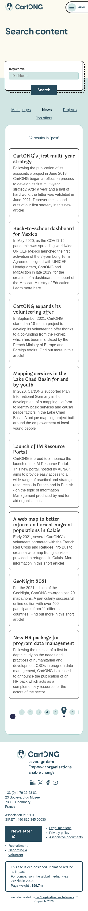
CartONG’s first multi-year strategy (44, 158)
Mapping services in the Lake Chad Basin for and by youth (41, 379)
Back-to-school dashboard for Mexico (43, 231)
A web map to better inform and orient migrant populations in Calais (42, 525)
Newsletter (21, 830)
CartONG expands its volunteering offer (37, 309)
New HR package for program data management (43, 640)
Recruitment (18, 846)
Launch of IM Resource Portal (39, 449)
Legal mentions (60, 828)
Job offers (44, 118)
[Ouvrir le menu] (77, 7)
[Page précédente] (12, 716)
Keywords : (18, 69)
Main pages (21, 110)
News (47, 110)
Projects (70, 110)
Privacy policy (59, 833)
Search (44, 89)
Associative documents (66, 837)
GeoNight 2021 (29, 581)
